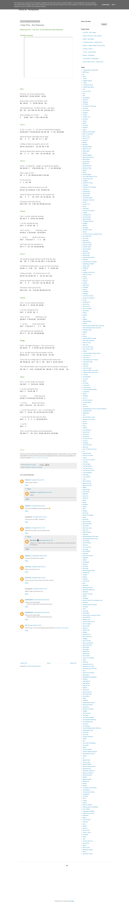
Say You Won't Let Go (89, 621)
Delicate (85, 225)
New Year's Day (87, 528)
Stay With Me (86, 681)
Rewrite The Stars (88, 594)
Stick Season (86, 683)
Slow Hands (86, 653)
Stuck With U (86, 696)
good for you (86, 830)
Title (84, 741)
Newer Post (23, 663)
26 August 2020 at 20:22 (34, 625)
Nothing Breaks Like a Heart (90, 536)
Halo (84, 317)
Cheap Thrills (86, 193)
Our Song (85, 549)
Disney (85, 232)
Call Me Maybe (87, 174)
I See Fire (33, 467)
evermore (85, 822)
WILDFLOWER (87, 764)
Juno (84, 415)
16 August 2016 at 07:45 (38, 566)
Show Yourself (87, 641)
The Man (85, 724)
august (84, 802)
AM (84, 93)
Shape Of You (86, 634)
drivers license (87, 819)
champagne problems (89, 811)
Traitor (84, 747)
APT (84, 95)
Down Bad (85, 240)
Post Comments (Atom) (34, 666)
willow (84, 851)
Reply (26, 485)
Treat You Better (87, 749)
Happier (85, 319)
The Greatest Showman (89, 719)
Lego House (86, 432)
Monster (85, 511)
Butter (84, 172)
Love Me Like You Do (88, 470)
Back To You (86, 136)
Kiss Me (85, 423)
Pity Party (85, 566)
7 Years (85, 78)
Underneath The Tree (89, 753)
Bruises (85, 170)
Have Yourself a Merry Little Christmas (93, 325)
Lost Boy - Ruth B (87, 49)
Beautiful (85, 144)
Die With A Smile (87, 230)
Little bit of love (87, 453)
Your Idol (85, 796)
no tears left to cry (88, 841)
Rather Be (85, 585)
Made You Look (87, 483)
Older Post (73, 663)
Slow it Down (86, 655)
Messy (84, 502)
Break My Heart (87, 166)
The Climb (85, 715)
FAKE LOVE (86, 266)
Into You (85, 398)
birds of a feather (87, 805)
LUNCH (85, 428)
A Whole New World (88, 87)
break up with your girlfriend (90, 807)
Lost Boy (85, 462)
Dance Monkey (87, 219)
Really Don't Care (87, 587)
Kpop (84, 425)
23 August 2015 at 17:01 (46, 540)
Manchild (85, 494)
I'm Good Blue (87, 376)
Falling (84, 276)
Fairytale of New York (88, 272)
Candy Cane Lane (88, 178)
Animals (85, 115)
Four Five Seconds (88, 296)
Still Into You (86, 685)
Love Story (86, 474)
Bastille (85, 142)
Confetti (85, 212)
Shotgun (85, 638)
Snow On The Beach (88, 658)
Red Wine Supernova (89, 589)
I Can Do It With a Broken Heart (91, 353)
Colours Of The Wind (88, 210)
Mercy (84, 500)
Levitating (85, 442)
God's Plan (86, 310)
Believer (85, 153)
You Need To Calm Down (90, 787)
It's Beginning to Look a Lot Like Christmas (94, 408)
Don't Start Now (87, 236)
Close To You (86, 204)
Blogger (72, 901)
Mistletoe (85, 504)
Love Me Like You (88, 468)
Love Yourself (86, 477)
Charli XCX (86, 189)
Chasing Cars (86, 191)
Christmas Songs (87, 198)
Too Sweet (86, 745)
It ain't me (85, 406)
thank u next (86, 847)
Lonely (84, 457)
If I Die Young (86, 387)
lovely (84, 836)
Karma (84, 421)
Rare (84, 583)
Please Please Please (89, 570)
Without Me (86, 781)
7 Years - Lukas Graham (89, 52)
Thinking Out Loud (88, 730)
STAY (84, 609)
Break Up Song (87, 168)
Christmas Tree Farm (88, 200)
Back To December (88, 134)
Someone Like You (88, 664)
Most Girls (85, 513)
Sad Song (85, 611)
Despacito (85, 227)
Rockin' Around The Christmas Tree (92, 600)
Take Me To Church (88, 709)
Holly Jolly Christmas (88, 340)
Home (48, 663)
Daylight (85, 223)
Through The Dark (88, 736)
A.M (84, 89)
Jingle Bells (86, 413)
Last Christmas (87, 430)
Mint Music (33, 540)
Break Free (86, 164)
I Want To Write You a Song (90, 370)
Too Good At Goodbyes (89, 743)
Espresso (85, 259)
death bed (85, 815)
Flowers (85, 289)
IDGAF (85, 381)
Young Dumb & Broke (89, 792)
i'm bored (85, 834)
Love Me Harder (87, 466)
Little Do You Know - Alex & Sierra (92, 36)
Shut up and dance (88, 643)
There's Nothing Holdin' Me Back (92, 728)
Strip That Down (87, 694)
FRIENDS (85, 268)
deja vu (85, 817)
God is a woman (87, 308)
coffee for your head (88, 813)
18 (83, 74)
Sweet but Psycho (88, 704)
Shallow (85, 632)
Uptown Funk (86, 760)
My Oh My (85, 519)
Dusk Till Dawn (87, 249)
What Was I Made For (89, 770)
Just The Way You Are (89, 417)
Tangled (85, 711)
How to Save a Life (88, 349)
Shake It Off (86, 630)
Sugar (84, 698)
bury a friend (86, 809)
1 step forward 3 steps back (90, 70)
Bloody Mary (86, 161)
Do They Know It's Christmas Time (92, 234)
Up (83, 758)
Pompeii (85, 575)
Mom (84, 509)
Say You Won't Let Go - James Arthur (93, 62)
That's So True (87, 713)
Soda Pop (85, 662)
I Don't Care (86, 357)
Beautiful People (87, 146)
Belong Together (87, 155)
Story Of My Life (87, 692)
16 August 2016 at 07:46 (38, 577)
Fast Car (85, 279)
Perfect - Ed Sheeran (88, 55)
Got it (113, 4)
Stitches (85, 687)
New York (85, 530)
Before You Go (87, 149)
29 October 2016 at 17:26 (40, 589)
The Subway (86, 726)
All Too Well (86, 110)
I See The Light (87, 368)
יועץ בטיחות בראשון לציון (62, 628)
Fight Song (86, 285)
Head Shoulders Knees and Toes (92, 327)
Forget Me (85, 291)
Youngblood (86, 794)
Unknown (28, 480)
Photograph (86, 562)
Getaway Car (86, 302)
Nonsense (85, 534)
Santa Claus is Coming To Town (91, 615)
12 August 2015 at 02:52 (38, 506)
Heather (85, 332)
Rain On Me (86, 581)
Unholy (85, 756)
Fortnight (85, 293)
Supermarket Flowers (89, 702)
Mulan (84, 517)
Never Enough (87, 521)
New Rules (86, 526)
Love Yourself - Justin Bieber (91, 58)
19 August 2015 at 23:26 (39, 517)
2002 (84, 76)
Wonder (85, 785)
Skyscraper (86, 649)
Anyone (85, 121)
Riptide (85, 596)
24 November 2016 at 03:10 (41, 599)
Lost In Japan (86, 464)
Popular (85, 577)
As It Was (85, 125)
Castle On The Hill (88, 183)
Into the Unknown (87, 400)
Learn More (106, 4)
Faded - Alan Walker (88, 39)
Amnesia (85, 112)
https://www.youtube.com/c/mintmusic (40, 457)
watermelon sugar (88, 849)
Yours (84, 798)
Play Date (85, 568)
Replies (29, 489)
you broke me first (88, 854)
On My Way (86, 540)
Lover (84, 479)
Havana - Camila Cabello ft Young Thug (94, 45)
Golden (85, 313)
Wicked (85, 777)
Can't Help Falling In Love (90, 176)
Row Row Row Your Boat (90, 604)
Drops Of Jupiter (87, 244)
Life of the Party (87, 445)
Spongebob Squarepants (90, 677)
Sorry (84, 670)
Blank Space (86, 159)
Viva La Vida (86, 762)
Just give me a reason (89, 419)
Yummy (85, 800)
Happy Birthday (87, 321)
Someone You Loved (88, 666)
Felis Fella (28, 566)
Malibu (84, 487)
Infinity (84, 394)
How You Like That (88, 347)
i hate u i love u (87, 832)
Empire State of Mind (88, 257)
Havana (85, 323)
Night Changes (87, 532)
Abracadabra (86, 97)
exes (84, 824)
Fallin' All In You (87, 274)
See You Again (87, 624)
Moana (85, 506)
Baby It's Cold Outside (89, 132)
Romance (85, 602)
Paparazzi (85, 553)
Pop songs (39, 467)
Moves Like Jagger (88, 515)
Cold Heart (86, 208)
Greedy (85, 315)
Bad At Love (86, 138)
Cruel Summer (87, 217)
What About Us (87, 768)
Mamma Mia (86, 489)
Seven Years (86, 626)
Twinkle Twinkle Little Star (90, 751)
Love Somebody (87, 472)
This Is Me (85, 732)
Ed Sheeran (28, 467)
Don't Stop (86, 238)
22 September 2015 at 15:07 (39, 556)
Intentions (85, 396)
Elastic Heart (86, 255)
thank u (85, 845)
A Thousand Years (88, 85)
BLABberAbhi (29, 599)
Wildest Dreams (87, 779)
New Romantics (87, 523)
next (84, 839)
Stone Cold (86, 690)
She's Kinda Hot (87, 636)
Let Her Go (86, 434)
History (85, 336)
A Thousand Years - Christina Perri (92, 42)
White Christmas (87, 775)
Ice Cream (85, 383)
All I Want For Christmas (89, 106)
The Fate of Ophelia (88, 717)
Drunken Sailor (87, 247)
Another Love (86, 117)
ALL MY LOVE (87, 91)
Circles (85, 202)
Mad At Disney (87, 481)
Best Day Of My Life (88, 157)
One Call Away (87, 543)
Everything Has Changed (90, 261)
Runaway (85, 606)
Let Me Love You (87, 438)
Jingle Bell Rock (87, 411)
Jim (26, 625)
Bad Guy (85, 140)
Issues (84, 404)
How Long (85, 345)
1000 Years (86, 72)
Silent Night (86, 647)
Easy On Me (86, 253)
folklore (85, 826)
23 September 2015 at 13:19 (44, 492)
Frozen (85, 300)
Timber (85, 739)
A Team (85, 83)
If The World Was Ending (90, 389)
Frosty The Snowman (89, 298)
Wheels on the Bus (88, 773)
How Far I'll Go (87, 342)
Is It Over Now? (87, 402)
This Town (85, 734)
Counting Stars (87, 215)
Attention (85, 127)
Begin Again (86, 151)
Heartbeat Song (87, 330)
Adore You (85, 100)
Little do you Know (88, 455)
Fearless (85, 281)
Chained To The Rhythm (89, 187)
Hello (84, 334)
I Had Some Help (87, 362)
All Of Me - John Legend (89, 32)
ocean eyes (86, 843)
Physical (85, 564)
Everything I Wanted (88, 264)
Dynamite (85, 251)
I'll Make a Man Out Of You (90, 372)
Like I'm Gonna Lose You (90, 449)
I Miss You (85, 364)
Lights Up (85, 447)
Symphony (86, 707)
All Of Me (85, 108)
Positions (85, 579)
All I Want (85, 104)
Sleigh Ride (86, 651)
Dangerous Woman (88, 221)
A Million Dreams (87, 80)
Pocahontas (86, 572)
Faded (84, 270)
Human (85, 351)
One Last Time (87, 547)
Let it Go (85, 440)
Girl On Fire (86, 304)
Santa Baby (86, 613)
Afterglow (85, 102)
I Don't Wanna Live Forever (90, 359)
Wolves (85, 783)
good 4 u (85, 828)
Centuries (85, 185)
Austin (84, 129)
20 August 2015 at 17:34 (38, 528)
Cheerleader (86, 195)
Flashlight (85, 287)
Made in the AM (87, 485)
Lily (84, 451)
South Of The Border (88, 672)
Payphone (85, 557)
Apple (84, 123)
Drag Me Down (87, 242)
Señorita (85, 628)
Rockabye (85, 598)
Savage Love (86, 619)
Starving (85, 679)
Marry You (85, 496)
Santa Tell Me (86, 617)
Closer (84, 206)
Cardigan (85, 181)
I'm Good (85, 374)
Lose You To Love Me (89, 460)
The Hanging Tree (88, 721)
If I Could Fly (86, 385)
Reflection (85, 592)
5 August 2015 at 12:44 (37, 480)
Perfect (85, 560)
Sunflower (85, 700)
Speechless (86, 675)
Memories (85, 498)
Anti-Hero (85, 119)
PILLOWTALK (86, 551)
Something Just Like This (90, 668)
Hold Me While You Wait (89, 338)
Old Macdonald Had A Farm (90, 538)
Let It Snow (86, 436)
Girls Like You (86, 306)
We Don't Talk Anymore (89, 766)
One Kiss (85, 545)
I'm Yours (85, 379)
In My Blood (86, 391)
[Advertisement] (97, 882)
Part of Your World (88, 555)
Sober (84, 660)
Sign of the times (87, 645)
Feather (85, 283)
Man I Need (86, 491)
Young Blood (86, 790)
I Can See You (87, 355)
